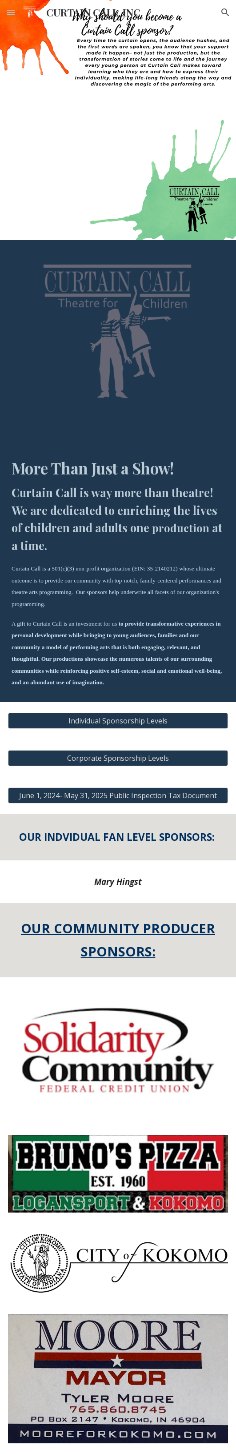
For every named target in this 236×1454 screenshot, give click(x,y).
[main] (118, 572)
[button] (10, 12)
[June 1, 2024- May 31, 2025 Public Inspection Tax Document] (118, 795)
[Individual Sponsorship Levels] (118, 721)
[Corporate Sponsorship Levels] (118, 758)
